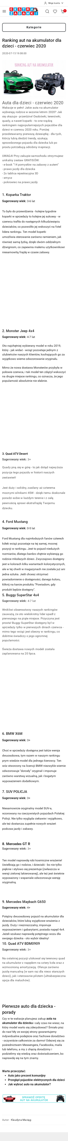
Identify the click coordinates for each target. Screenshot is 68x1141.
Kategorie (34, 27)
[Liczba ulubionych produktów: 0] (55, 11)
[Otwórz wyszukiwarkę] (47, 11)
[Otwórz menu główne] (4, 11)
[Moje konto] (54, 3)
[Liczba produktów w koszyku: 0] (63, 11)
